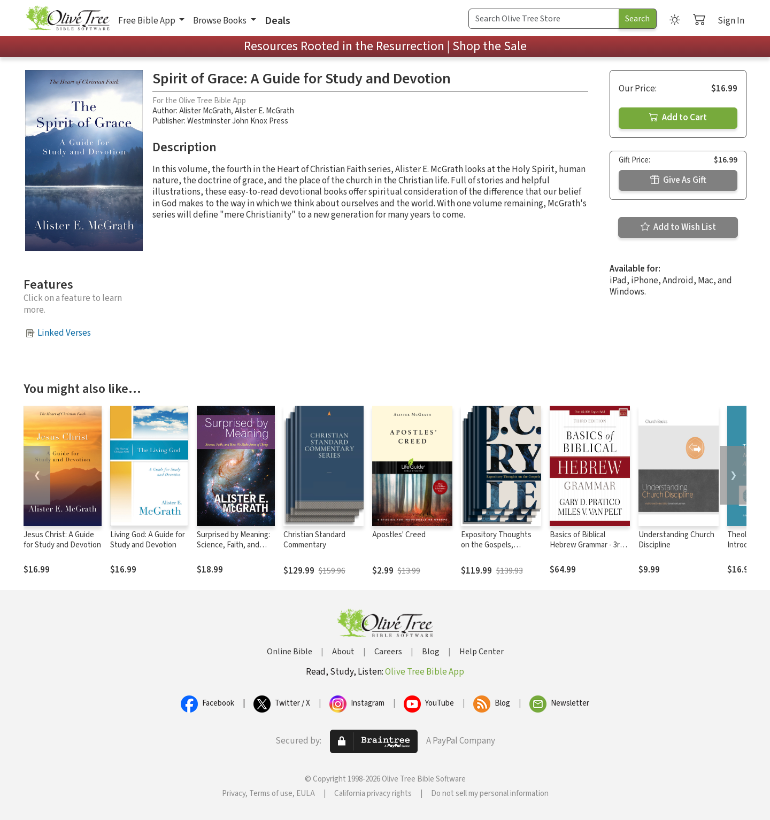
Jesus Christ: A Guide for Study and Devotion (62, 540)
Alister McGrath (205, 111)
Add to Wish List (678, 227)
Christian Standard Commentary (314, 540)
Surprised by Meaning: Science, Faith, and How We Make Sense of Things (233, 550)
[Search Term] (543, 19)
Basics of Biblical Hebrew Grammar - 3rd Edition (587, 545)
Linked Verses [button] (64, 333)
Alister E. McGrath (264, 111)
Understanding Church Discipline (676, 540)
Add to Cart (678, 117)
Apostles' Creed (399, 534)
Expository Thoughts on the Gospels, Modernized (496, 545)
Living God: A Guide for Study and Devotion (147, 540)
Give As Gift (678, 180)
